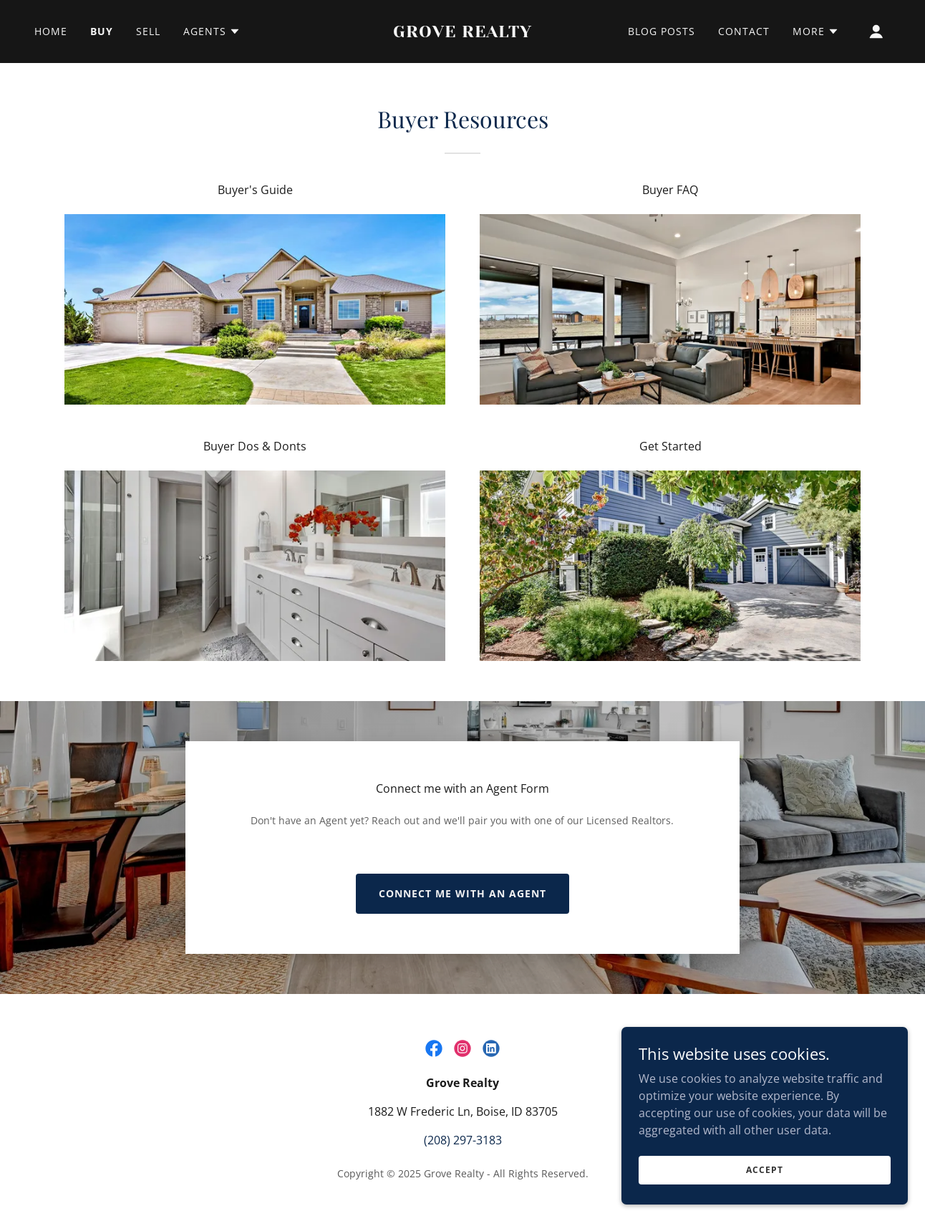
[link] (463, 33)
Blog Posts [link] (661, 31)
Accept (764, 1170)
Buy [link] (101, 31)
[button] (212, 31)
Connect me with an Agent (462, 893)
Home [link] (50, 31)
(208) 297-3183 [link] (463, 1140)
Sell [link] (148, 31)
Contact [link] (744, 31)
